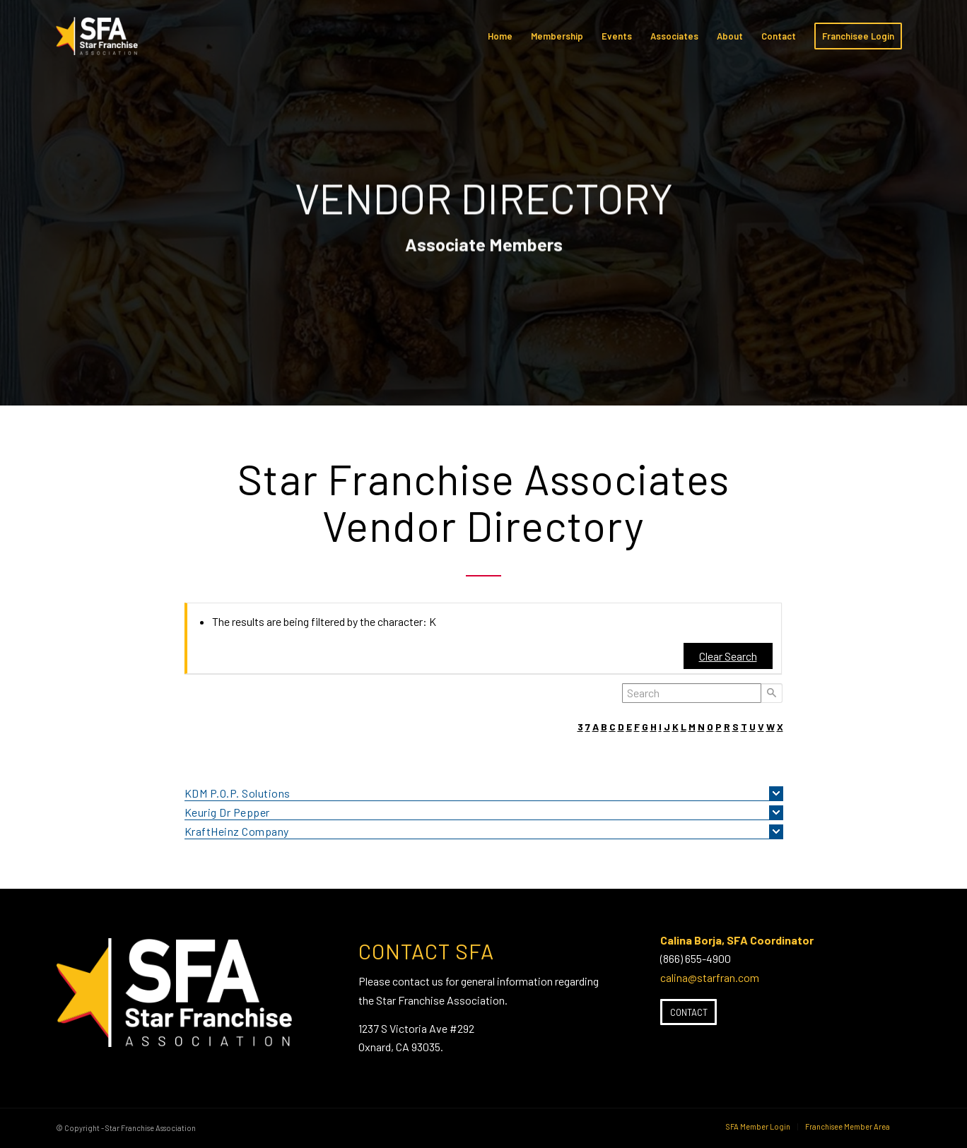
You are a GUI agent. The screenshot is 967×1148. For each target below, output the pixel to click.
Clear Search (728, 656)
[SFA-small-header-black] (99, 43)
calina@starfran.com (709, 977)
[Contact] (688, 1012)
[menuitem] (500, 36)
